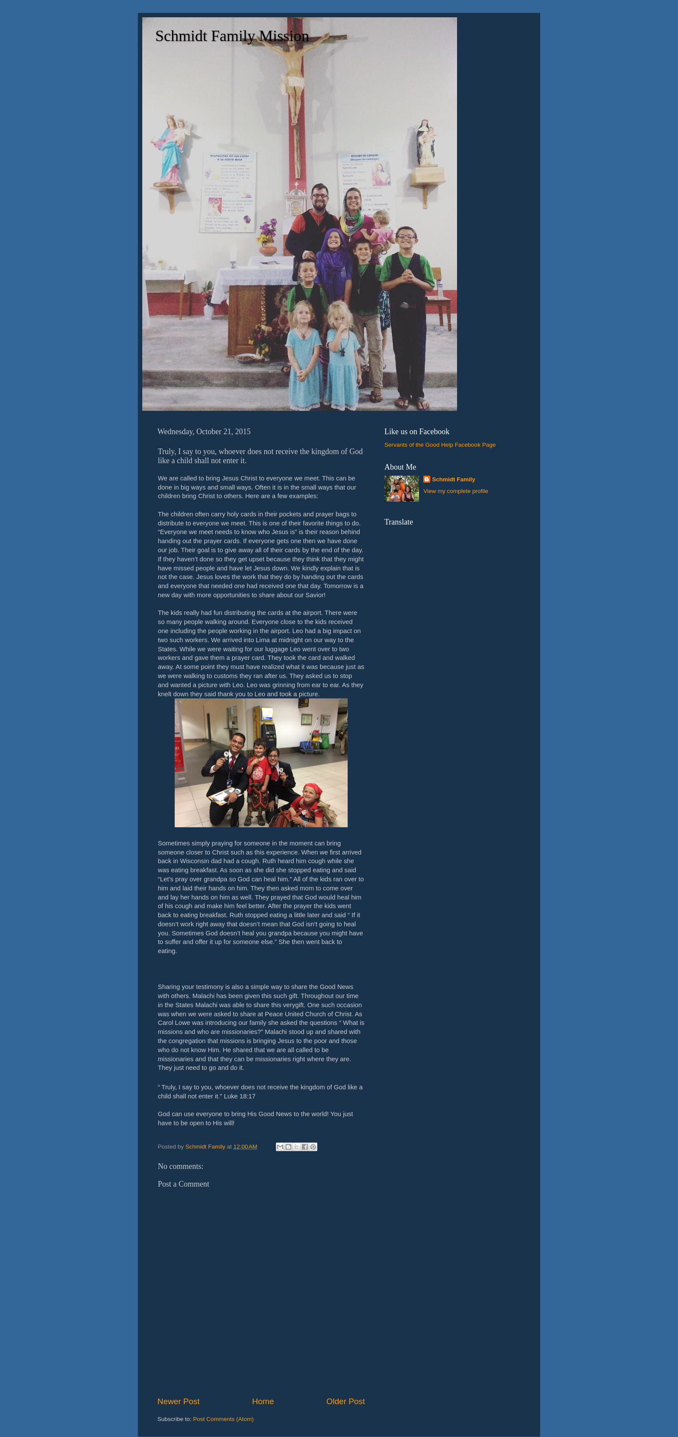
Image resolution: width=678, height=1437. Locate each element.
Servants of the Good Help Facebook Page (440, 445)
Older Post (345, 1401)
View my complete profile (455, 491)
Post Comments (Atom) (223, 1419)
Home (263, 1401)
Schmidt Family (453, 479)
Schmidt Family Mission (232, 36)
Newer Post (178, 1401)
